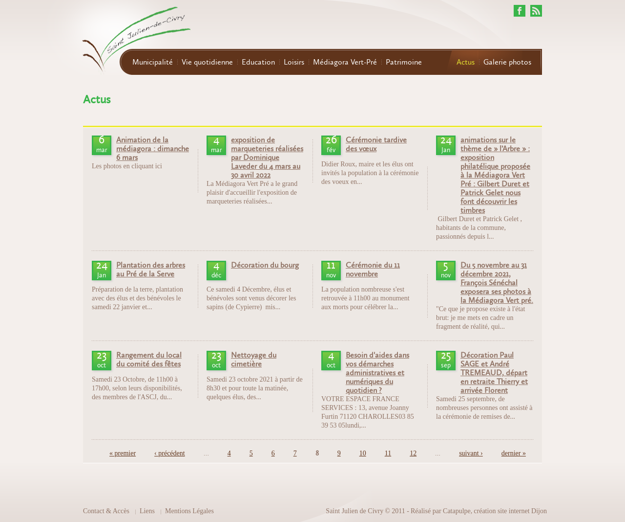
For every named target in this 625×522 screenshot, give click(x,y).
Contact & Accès (106, 511)
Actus (466, 62)
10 (362, 453)
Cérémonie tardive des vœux (376, 144)
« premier (122, 453)
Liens (147, 511)
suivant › (471, 453)
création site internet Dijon (510, 511)
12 (413, 453)
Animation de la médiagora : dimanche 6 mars (152, 149)
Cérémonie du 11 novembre (373, 269)
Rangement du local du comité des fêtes (149, 359)
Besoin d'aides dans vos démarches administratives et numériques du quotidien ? (377, 373)
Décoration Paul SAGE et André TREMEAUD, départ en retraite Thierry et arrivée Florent (494, 373)
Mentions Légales (189, 511)
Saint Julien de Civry (354, 511)
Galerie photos (507, 62)
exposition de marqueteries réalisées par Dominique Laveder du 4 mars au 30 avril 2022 (267, 158)
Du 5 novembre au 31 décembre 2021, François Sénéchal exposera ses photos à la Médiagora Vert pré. (496, 283)
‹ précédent (169, 453)
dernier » (513, 453)
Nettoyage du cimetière (253, 359)
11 (388, 453)
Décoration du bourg (265, 265)
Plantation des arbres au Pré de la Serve (150, 269)
